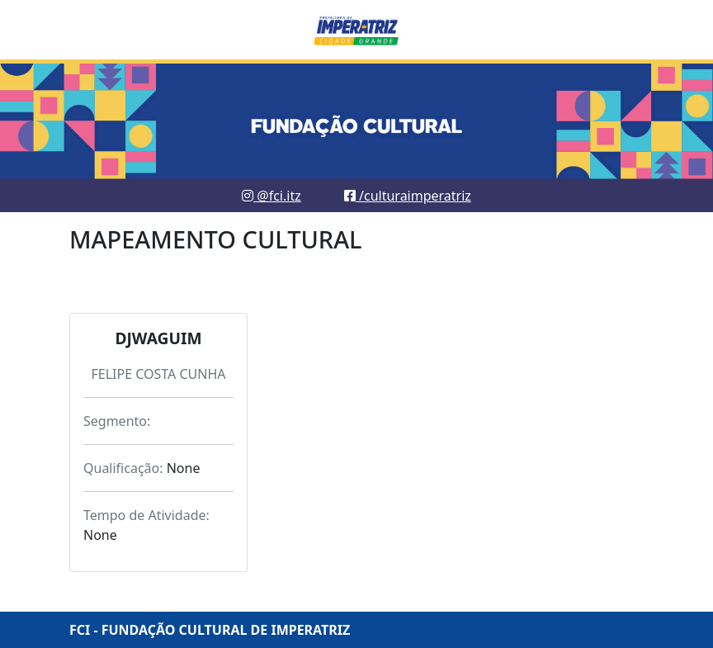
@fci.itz (271, 196)
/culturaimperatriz (407, 196)
